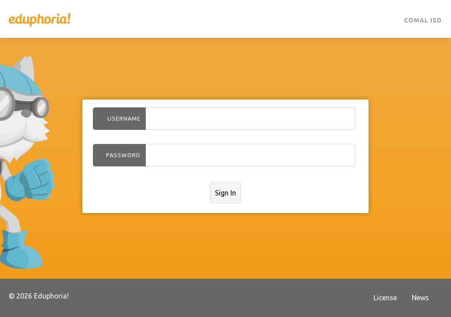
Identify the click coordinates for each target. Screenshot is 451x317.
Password (123, 155)
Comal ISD (423, 20)
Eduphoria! (39, 19)
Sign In (225, 193)
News (420, 298)
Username (123, 118)
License (385, 298)
